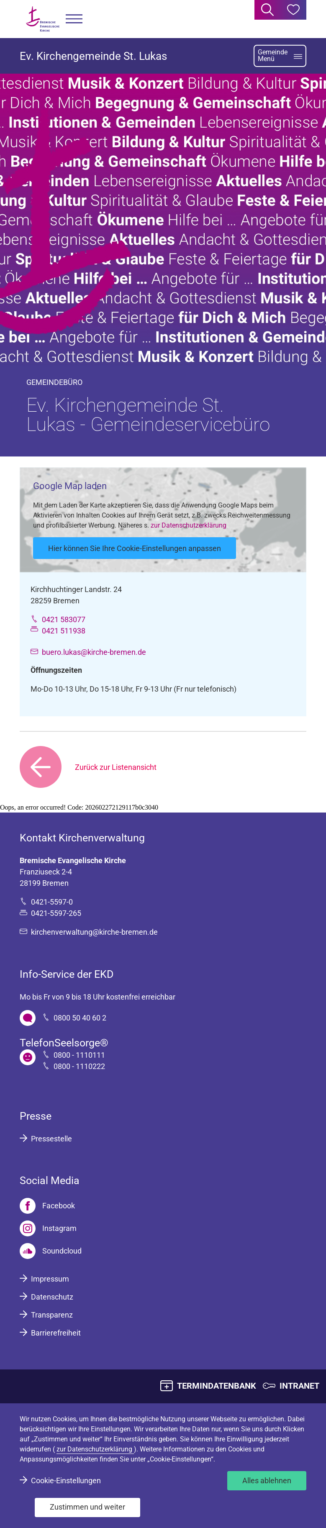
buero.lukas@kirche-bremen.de (94, 652)
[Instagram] (48, 1228)
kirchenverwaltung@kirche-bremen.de (94, 932)
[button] (74, 19)
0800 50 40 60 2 (80, 1017)
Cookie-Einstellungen (66, 1480)
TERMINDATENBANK (216, 1386)
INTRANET (299, 1386)
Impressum (50, 1278)
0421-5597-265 (56, 913)
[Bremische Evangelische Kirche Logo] (42, 19)
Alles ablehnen (266, 1480)
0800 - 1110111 (79, 1055)
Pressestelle (51, 1138)
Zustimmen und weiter (87, 1506)
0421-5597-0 (52, 901)
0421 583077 (63, 619)
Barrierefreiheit (56, 1332)
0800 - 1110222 (79, 1066)
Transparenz (52, 1314)
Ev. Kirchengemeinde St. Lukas (93, 56)
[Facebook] (47, 1206)
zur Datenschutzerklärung (188, 525)
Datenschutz (52, 1296)
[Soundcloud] (51, 1251)
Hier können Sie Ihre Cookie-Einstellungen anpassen (134, 548)
